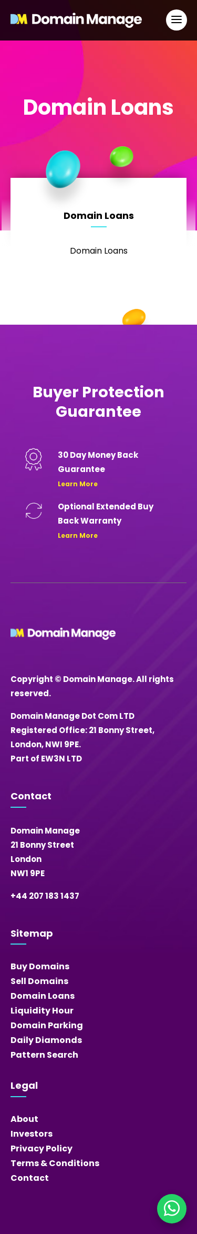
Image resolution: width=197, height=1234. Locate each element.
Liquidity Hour (42, 1011)
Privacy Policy (41, 1148)
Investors (32, 1134)
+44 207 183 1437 (45, 895)
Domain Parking (47, 1025)
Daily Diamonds (46, 1040)
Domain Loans (43, 996)
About (24, 1119)
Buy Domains (40, 966)
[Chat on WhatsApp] (171, 1208)
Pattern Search (44, 1055)
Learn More (78, 483)
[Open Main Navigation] (176, 20)
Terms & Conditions (55, 1163)
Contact (30, 1178)
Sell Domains (39, 981)
